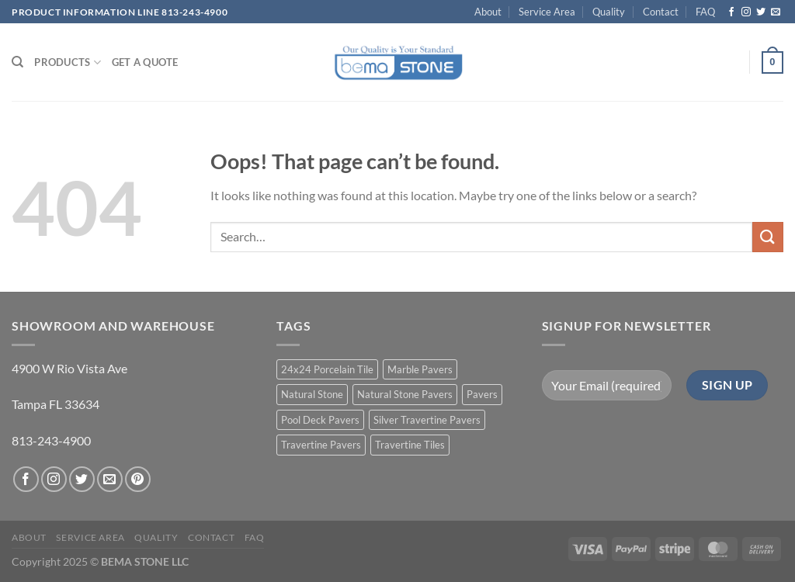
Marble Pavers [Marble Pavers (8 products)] (420, 369)
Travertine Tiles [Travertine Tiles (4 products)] (410, 444)
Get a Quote (145, 62)
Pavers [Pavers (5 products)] (482, 394)
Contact (661, 11)
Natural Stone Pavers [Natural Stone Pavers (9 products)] (405, 394)
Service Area (547, 11)
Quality (608, 11)
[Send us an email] (775, 12)
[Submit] (767, 237)
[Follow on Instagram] (746, 12)
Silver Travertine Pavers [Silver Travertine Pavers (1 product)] (427, 420)
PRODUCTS (67, 62)
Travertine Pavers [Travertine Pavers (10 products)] (321, 444)
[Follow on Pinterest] (138, 479)
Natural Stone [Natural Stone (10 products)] (312, 394)
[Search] (17, 62)
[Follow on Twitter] (760, 12)
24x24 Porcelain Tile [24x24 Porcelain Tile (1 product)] (327, 369)
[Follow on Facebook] (731, 12)
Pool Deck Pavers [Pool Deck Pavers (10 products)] (320, 420)
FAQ (705, 11)
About (488, 11)
